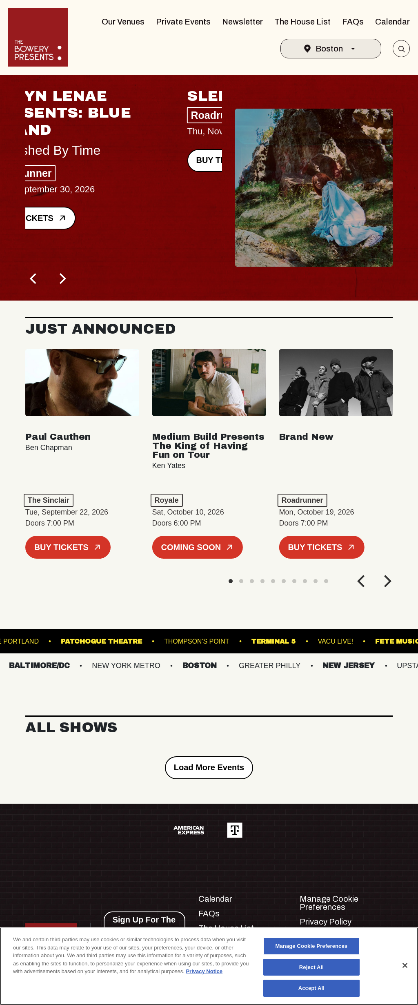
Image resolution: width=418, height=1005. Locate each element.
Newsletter (242, 21)
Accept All (311, 988)
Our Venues (123, 21)
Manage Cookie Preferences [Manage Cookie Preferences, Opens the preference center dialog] (312, 946)
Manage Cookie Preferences (329, 902)
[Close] (405, 965)
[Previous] (34, 278)
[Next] (62, 278)
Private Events (183, 21)
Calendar (392, 21)
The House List (302, 21)
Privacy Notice (204, 971)
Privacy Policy (325, 921)
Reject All (311, 967)
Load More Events (209, 767)
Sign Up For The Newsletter (144, 925)
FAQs (353, 21)
